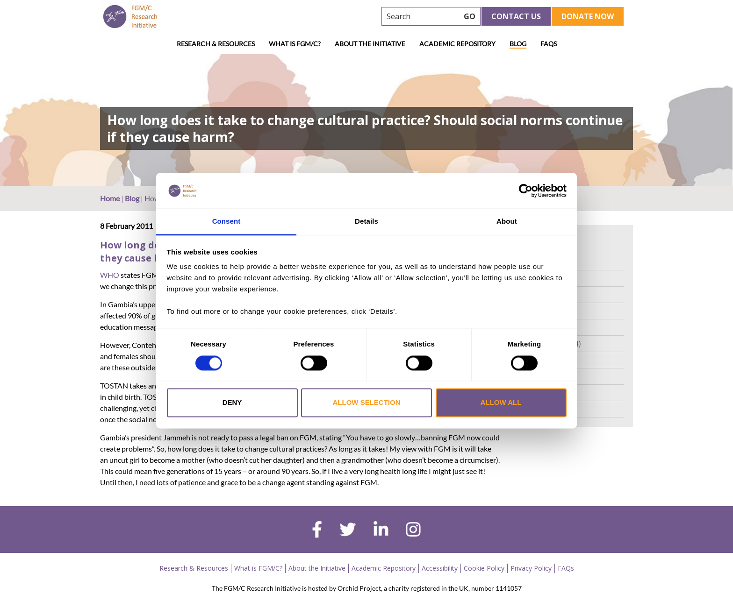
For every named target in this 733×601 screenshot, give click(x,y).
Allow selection (367, 403)
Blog (518, 44)
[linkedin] (381, 530)
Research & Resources (216, 44)
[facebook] (317, 530)
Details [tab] (366, 222)
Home (110, 198)
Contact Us (516, 16)
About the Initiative (370, 44)
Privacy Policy (531, 568)
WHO (109, 274)
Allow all (501, 403)
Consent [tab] (226, 222)
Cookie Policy (484, 568)
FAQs (548, 44)
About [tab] (506, 222)
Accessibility (440, 568)
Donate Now (587, 16)
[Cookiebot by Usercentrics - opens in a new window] (526, 191)
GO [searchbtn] (469, 16)
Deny (232, 403)
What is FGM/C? (295, 44)
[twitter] (347, 530)
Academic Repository (457, 44)
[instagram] (413, 530)
